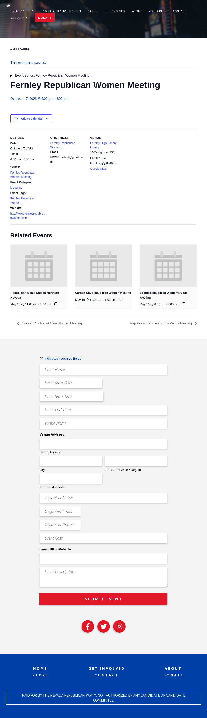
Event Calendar (23, 11)
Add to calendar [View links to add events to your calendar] (32, 118)
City (42, 469)
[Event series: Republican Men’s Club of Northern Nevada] (55, 303)
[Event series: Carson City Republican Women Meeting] (120, 299)
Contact (179, 11)
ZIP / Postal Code (52, 487)
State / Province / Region (123, 469)
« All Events (19, 49)
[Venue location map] (152, 158)
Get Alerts (19, 18)
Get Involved (114, 11)
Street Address (51, 452)
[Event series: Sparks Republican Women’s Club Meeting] (183, 303)
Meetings (16, 187)
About (137, 11)
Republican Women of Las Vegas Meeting (161, 323)
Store (92, 11)
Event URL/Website (55, 549)
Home (40, 668)
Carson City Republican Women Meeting (103, 292)
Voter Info (157, 11)
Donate (44, 18)
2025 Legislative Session (62, 11)
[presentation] (39, 266)
